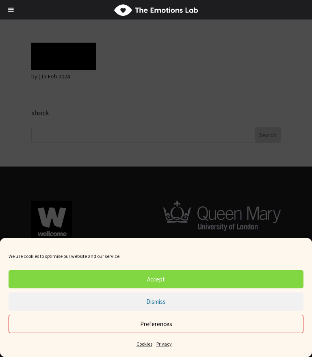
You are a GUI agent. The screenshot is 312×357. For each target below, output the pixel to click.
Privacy (164, 344)
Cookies (144, 344)
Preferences (156, 324)
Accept (156, 279)
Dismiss (156, 301)
